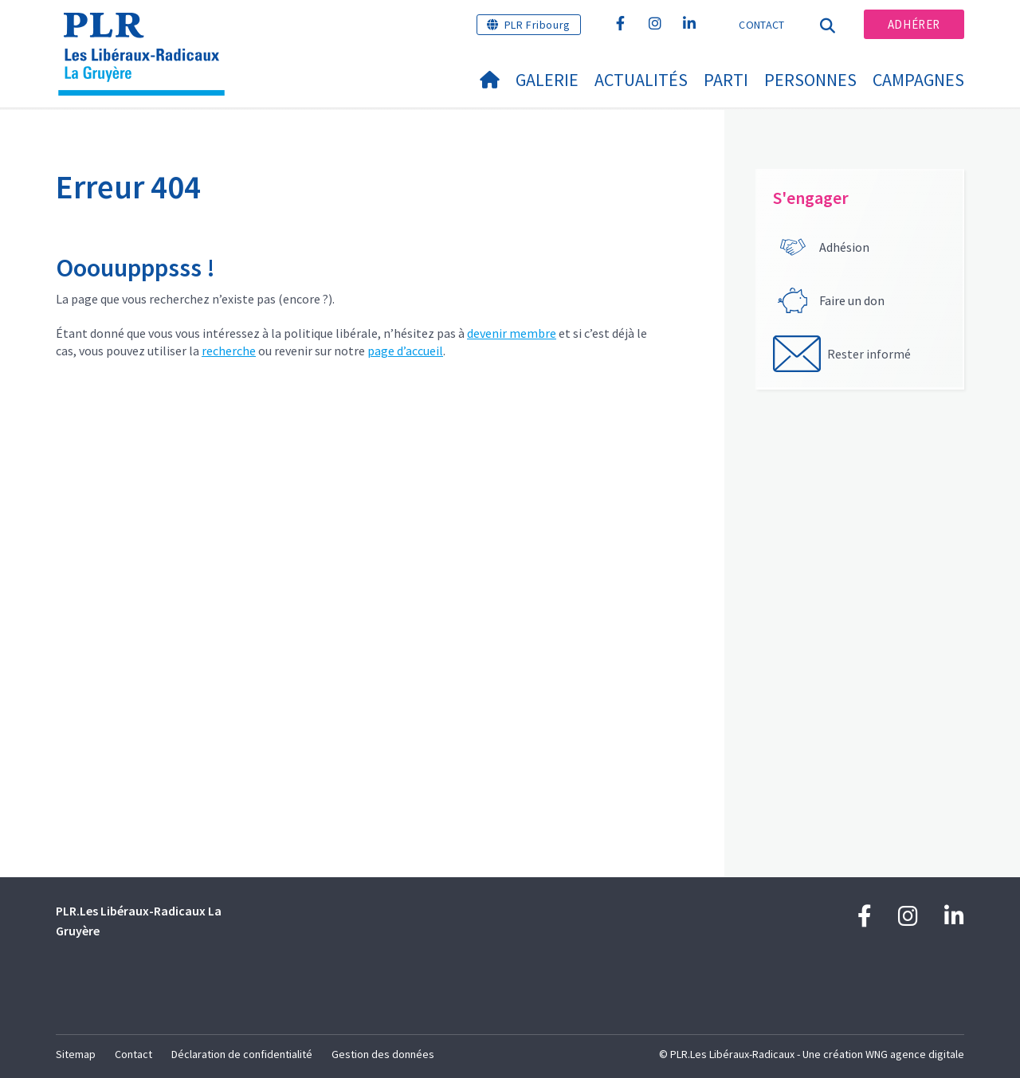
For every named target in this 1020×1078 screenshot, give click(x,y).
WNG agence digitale (914, 1054)
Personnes (810, 80)
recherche (229, 351)
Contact (761, 25)
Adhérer (914, 24)
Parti (726, 80)
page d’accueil (405, 351)
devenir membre (511, 333)
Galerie (547, 80)
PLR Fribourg (537, 25)
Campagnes (918, 80)
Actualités (641, 80)
